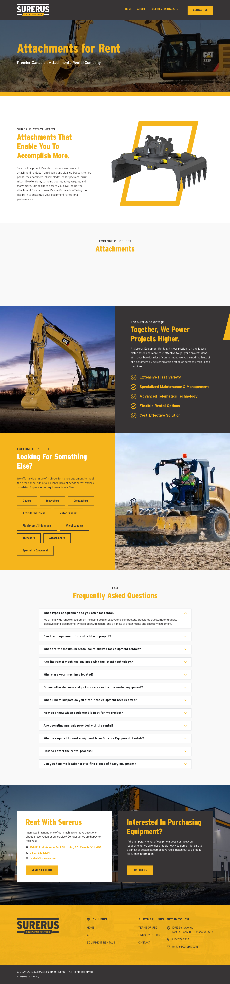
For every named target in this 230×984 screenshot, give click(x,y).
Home (128, 9)
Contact (144, 942)
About (141, 9)
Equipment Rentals (165, 9)
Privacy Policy (149, 935)
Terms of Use (147, 928)
